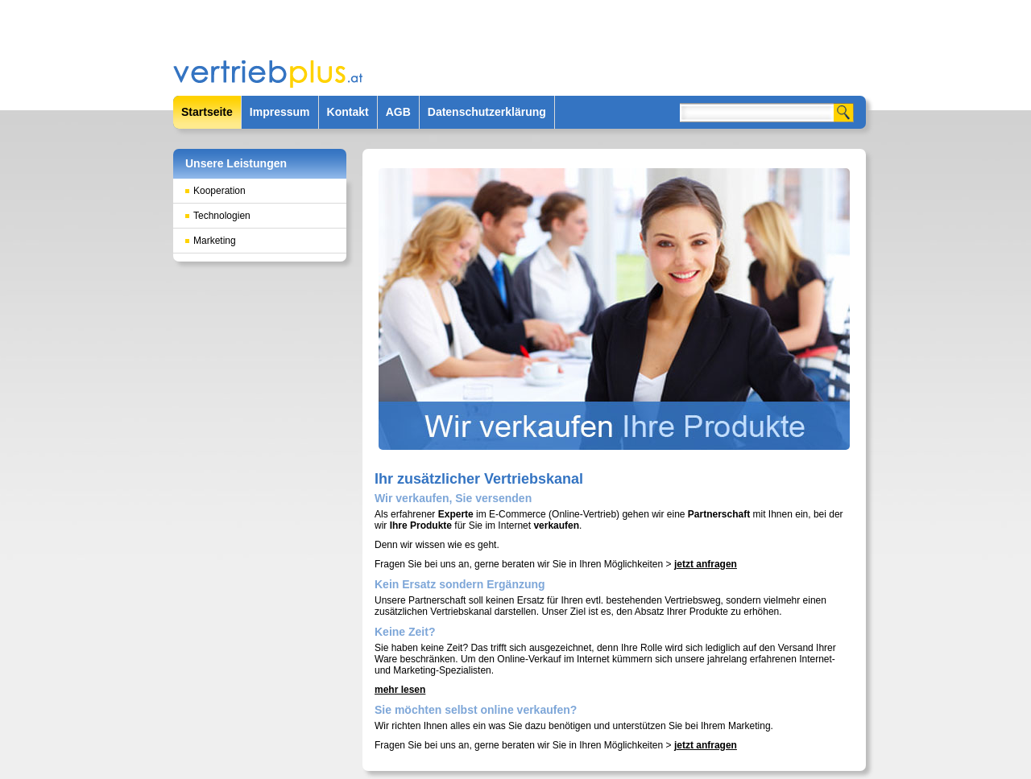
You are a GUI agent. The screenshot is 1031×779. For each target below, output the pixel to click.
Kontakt (348, 111)
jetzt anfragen (705, 564)
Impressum (280, 111)
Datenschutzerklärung (487, 111)
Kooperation (219, 190)
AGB (398, 111)
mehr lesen (400, 689)
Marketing (214, 240)
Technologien (222, 215)
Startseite (207, 111)
